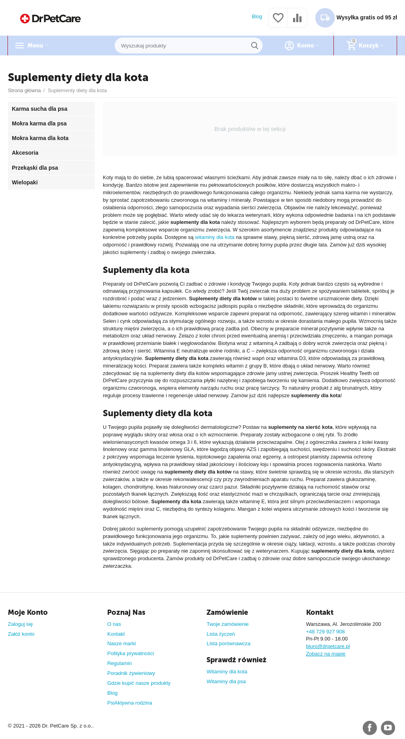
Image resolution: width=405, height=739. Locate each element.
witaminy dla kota (215, 237)
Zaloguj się (20, 624)
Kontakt (116, 634)
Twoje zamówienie (227, 624)
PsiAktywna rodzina (129, 703)
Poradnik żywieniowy (131, 673)
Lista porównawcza (228, 643)
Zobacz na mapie (326, 654)
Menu (37, 45)
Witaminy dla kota (226, 672)
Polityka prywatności (130, 653)
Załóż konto (21, 634)
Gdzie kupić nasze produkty (138, 683)
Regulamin (119, 663)
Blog (257, 16)
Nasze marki (121, 643)
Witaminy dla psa (226, 681)
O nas (114, 624)
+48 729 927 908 (325, 632)
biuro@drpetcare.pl (328, 646)
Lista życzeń (220, 634)
